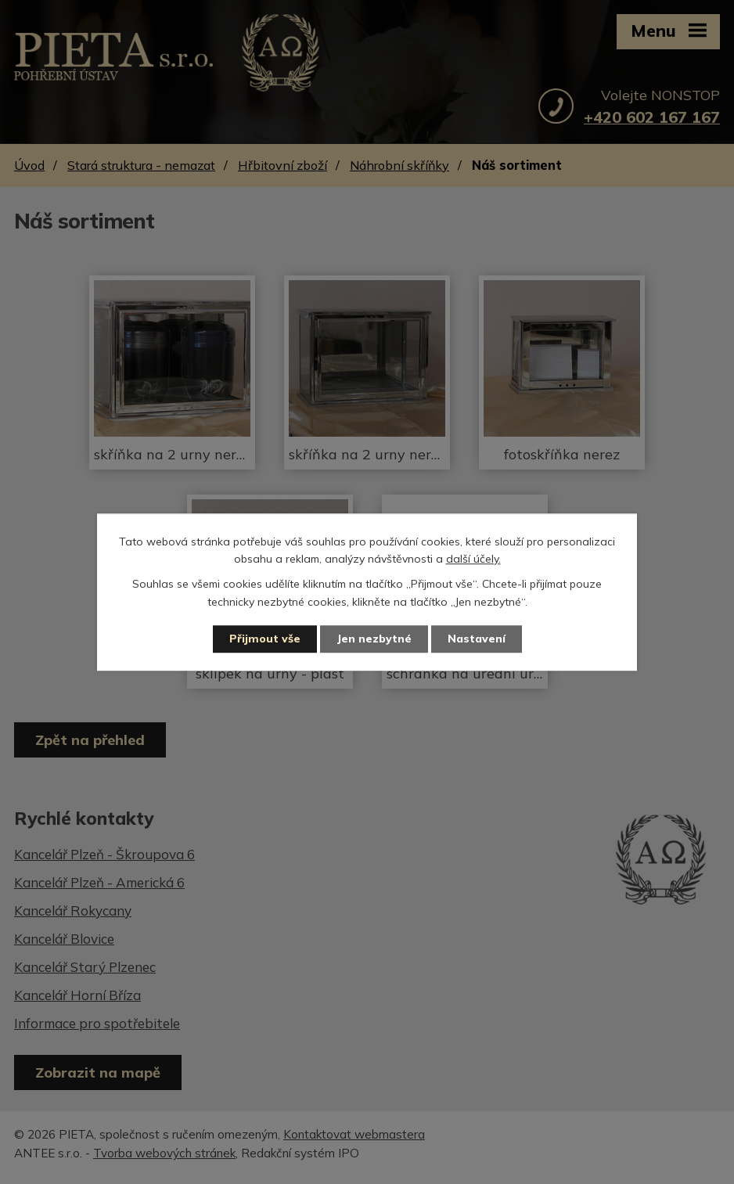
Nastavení (477, 639)
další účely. (473, 559)
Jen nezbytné (374, 639)
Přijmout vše (264, 639)
